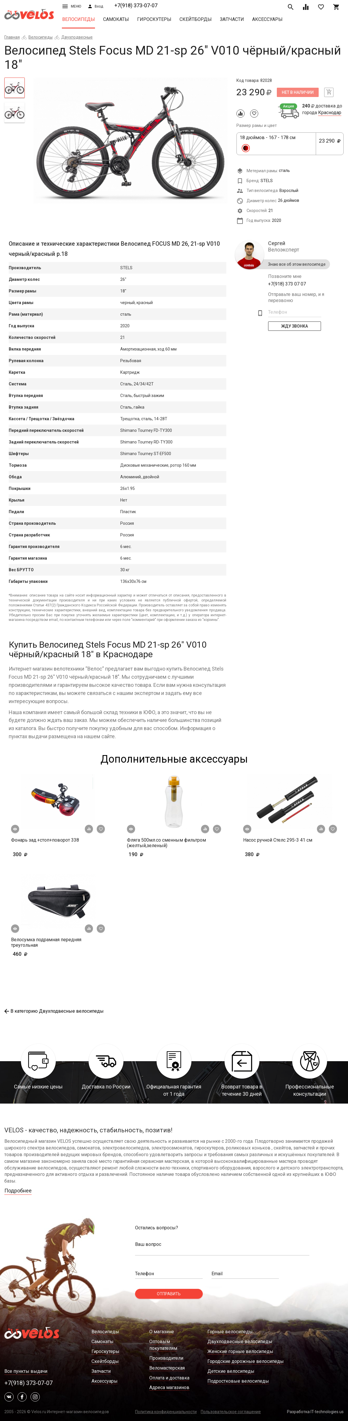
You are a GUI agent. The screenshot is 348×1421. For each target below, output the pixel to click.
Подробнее (18, 1191)
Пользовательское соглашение (231, 1411)
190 (153, 854)
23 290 (329, 144)
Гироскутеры (154, 19)
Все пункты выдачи (25, 1371)
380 (269, 854)
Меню (71, 6)
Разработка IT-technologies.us (315, 1411)
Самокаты (116, 19)
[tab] (14, 88)
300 (37, 854)
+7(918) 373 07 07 (287, 284)
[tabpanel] (130, 141)
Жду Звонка (294, 326)
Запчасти (232, 19)
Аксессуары (267, 19)
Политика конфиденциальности (166, 1411)
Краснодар (329, 113)
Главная (12, 37)
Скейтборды (196, 19)
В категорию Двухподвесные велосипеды (54, 1011)
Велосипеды (78, 19)
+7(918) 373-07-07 (135, 5)
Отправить (169, 1293)
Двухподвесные (77, 37)
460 (37, 954)
